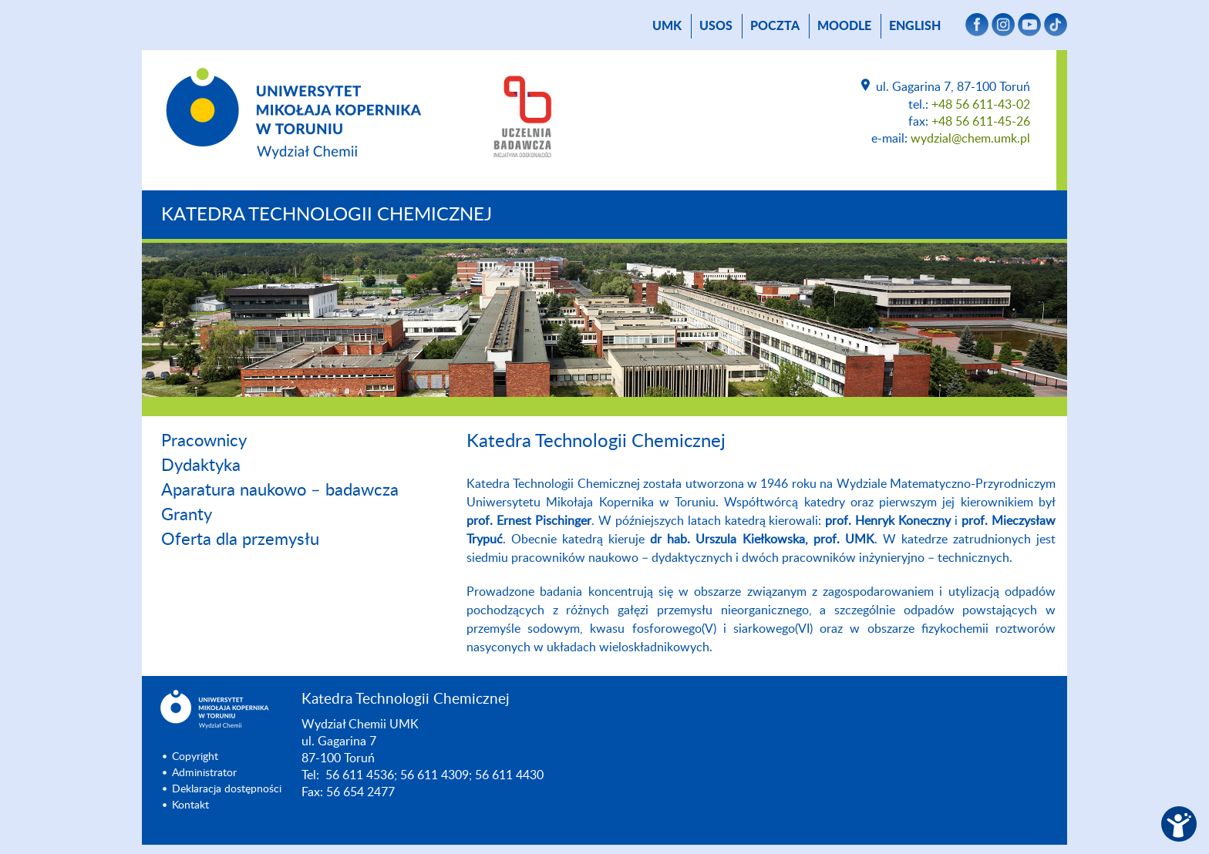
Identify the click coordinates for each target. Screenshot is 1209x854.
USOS (715, 26)
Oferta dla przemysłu (240, 539)
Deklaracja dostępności (226, 789)
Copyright (195, 756)
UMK (667, 26)
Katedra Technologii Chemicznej (326, 215)
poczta (775, 26)
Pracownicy (204, 440)
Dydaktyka (201, 465)
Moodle (844, 26)
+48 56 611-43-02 (980, 105)
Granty (186, 514)
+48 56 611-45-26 (980, 122)
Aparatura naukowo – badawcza (280, 490)
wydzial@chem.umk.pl (970, 139)
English (915, 26)
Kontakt (190, 805)
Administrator (204, 773)
